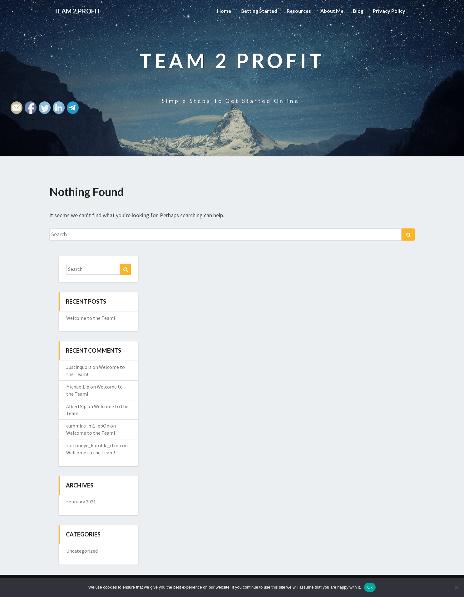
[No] (456, 587)
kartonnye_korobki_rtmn (93, 445)
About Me (331, 11)
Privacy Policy (389, 11)
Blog (358, 11)
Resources (299, 11)
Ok (370, 587)
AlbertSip (76, 406)
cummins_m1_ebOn (87, 426)
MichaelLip (77, 387)
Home (224, 11)
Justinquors (78, 367)
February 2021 (81, 501)
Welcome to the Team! (90, 318)
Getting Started (258, 11)
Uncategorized (82, 551)
